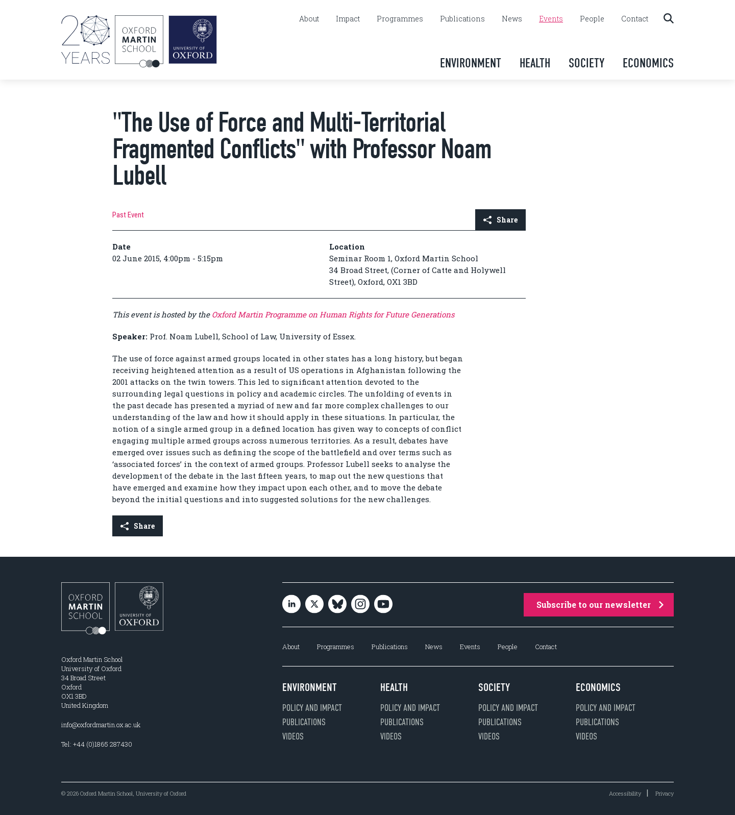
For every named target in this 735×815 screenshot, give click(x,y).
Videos (293, 736)
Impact (348, 18)
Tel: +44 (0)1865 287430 (96, 744)
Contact (634, 18)
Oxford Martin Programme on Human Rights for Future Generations (333, 314)
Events (551, 18)
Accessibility (625, 793)
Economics (648, 63)
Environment (470, 63)
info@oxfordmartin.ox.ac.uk (100, 724)
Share (500, 220)
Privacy (664, 793)
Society (586, 63)
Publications (462, 18)
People (592, 18)
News (512, 18)
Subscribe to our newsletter (600, 604)
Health (535, 63)
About (309, 18)
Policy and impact (312, 707)
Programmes (400, 18)
